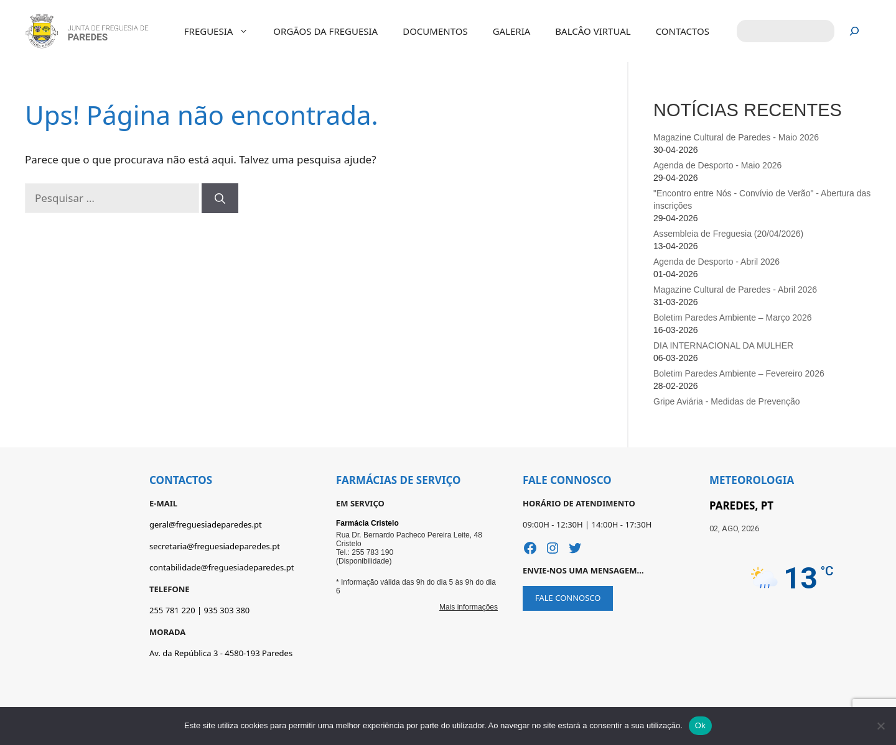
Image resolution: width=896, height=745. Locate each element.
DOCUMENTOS (435, 31)
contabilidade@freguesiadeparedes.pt (221, 567)
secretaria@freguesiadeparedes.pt (214, 546)
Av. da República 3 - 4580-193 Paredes (220, 653)
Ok (700, 725)
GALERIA (512, 31)
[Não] (880, 726)
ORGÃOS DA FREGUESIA (325, 31)
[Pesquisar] (855, 31)
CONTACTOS (682, 31)
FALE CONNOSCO (567, 597)
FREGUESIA (222, 31)
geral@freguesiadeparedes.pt (205, 524)
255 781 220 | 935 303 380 (199, 610)
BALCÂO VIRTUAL (592, 31)
